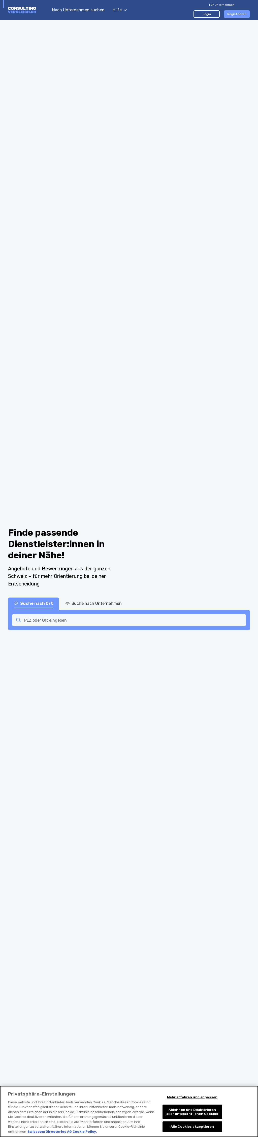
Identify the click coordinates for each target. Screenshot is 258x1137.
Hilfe (120, 10)
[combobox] (133, 620)
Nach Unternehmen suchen (78, 10)
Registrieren (237, 14)
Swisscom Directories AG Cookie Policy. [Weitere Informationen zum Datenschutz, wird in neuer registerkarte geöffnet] (62, 1135)
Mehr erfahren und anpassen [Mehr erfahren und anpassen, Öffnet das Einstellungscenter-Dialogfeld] (192, 1101)
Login (207, 14)
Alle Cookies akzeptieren (192, 1130)
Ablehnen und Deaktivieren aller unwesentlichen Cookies (192, 1115)
